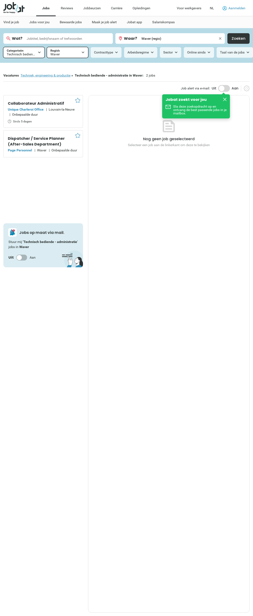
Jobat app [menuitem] (134, 22)
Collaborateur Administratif (36, 103)
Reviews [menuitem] (67, 8)
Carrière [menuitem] (116, 8)
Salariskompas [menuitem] (163, 22)
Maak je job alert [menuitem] (104, 22)
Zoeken (238, 38)
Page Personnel (20, 150)
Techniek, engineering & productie (46, 75)
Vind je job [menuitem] (11, 22)
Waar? (130, 38)
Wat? (17, 38)
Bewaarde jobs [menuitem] (71, 22)
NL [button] (212, 8)
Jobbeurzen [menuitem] (92, 8)
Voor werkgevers (189, 8)
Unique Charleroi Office (26, 109)
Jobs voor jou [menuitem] (39, 22)
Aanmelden (234, 8)
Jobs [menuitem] (46, 8)
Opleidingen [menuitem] (141, 8)
